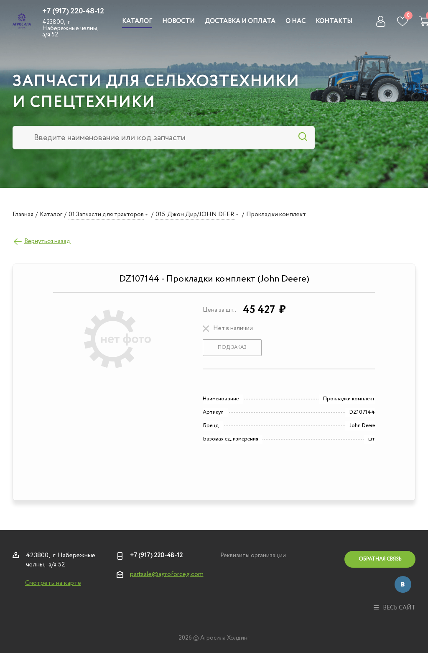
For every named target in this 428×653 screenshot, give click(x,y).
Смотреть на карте (53, 583)
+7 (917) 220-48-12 (73, 11)
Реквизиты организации (253, 555)
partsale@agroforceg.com (167, 574)
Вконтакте (403, 584)
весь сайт (394, 608)
